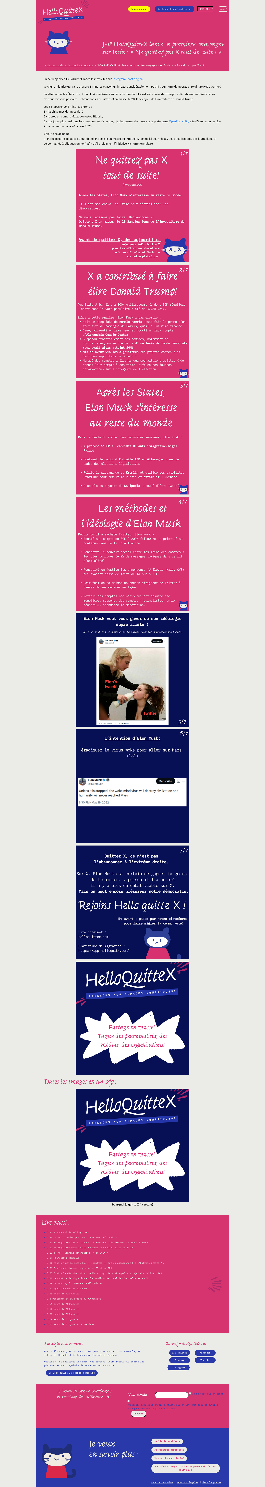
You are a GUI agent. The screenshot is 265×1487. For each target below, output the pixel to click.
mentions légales (187, 1482)
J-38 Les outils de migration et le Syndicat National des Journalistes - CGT (97, 1278)
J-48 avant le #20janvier (63, 1293)
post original (135, 79)
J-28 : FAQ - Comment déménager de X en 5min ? (77, 1252)
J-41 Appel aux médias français (67, 1288)
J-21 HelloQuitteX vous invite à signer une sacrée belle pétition (90, 1247)
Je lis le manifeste (167, 1441)
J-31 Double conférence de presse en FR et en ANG (79, 1268)
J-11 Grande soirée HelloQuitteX (68, 1232)
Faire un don (139, 9)
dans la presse (211, 1482)
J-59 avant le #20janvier (63, 1319)
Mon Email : (138, 1394)
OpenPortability (179, 121)
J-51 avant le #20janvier (63, 1304)
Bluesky (179, 1360)
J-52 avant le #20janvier (63, 1309)
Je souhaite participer (169, 1449)
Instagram (119, 79)
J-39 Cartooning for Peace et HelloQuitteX (74, 1283)
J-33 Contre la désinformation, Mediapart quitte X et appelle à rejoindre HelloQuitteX (104, 1273)
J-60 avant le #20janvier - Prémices (70, 1324)
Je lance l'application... (174, 9)
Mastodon (205, 1352)
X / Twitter (179, 1352)
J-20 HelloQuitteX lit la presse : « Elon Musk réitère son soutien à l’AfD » (97, 1242)
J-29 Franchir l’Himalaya (63, 1257)
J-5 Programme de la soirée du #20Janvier (74, 1298)
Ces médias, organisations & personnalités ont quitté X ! (185, 1468)
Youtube (205, 1360)
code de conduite (162, 1482)
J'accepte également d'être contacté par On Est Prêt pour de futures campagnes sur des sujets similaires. (172, 1406)
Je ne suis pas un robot (206, 1393)
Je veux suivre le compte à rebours (70, 65)
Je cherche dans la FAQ (169, 1458)
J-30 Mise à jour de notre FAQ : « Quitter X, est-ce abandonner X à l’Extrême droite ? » (106, 1263)
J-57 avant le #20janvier (63, 1314)
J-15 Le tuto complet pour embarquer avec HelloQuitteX (83, 1237)
